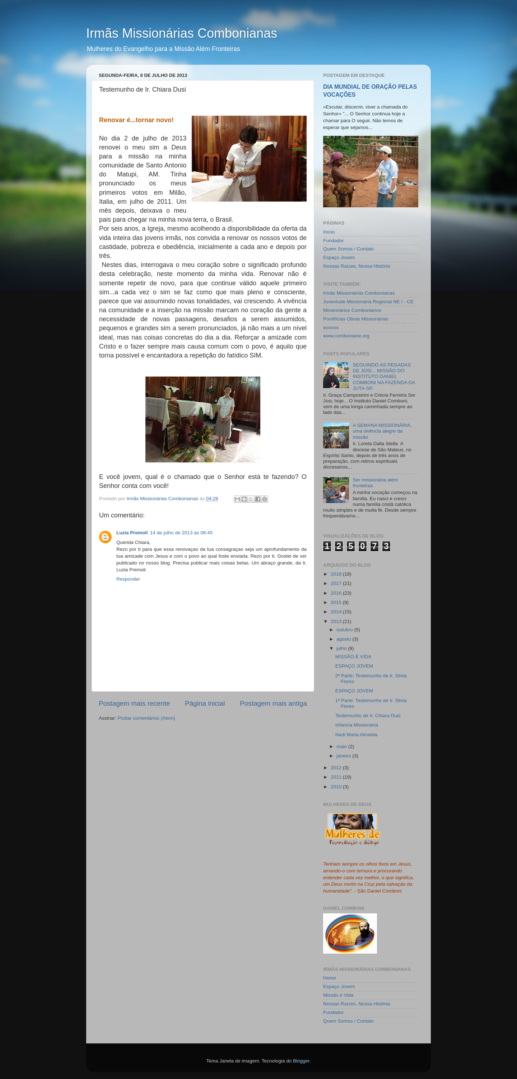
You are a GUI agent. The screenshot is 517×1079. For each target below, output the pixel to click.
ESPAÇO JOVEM (354, 666)
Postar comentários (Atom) (147, 718)
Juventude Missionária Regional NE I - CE (368, 301)
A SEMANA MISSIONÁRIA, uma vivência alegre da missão (382, 431)
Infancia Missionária (356, 725)
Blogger (301, 1061)
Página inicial (205, 703)
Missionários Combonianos (352, 310)
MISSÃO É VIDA (353, 656)
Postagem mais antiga (273, 703)
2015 (337, 602)
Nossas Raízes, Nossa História (356, 266)
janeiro (344, 755)
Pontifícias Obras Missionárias (355, 319)
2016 (337, 593)
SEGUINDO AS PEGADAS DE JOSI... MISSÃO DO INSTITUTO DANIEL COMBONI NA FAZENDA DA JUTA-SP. (384, 376)
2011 (337, 777)
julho (342, 648)
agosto (344, 639)
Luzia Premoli (132, 532)
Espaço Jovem (339, 257)
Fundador (333, 240)
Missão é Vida (338, 995)
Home (329, 978)
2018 (337, 574)
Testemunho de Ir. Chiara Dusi (368, 715)
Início (329, 232)
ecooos (331, 327)
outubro (345, 629)
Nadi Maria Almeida (356, 734)
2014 (337, 611)
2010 (337, 786)
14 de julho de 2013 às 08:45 (181, 532)
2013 (337, 621)
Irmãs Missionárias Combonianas (181, 33)
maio (342, 746)
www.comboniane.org (346, 335)
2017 (337, 583)
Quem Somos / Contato (348, 249)
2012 (337, 767)
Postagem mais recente (134, 703)
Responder (128, 579)
